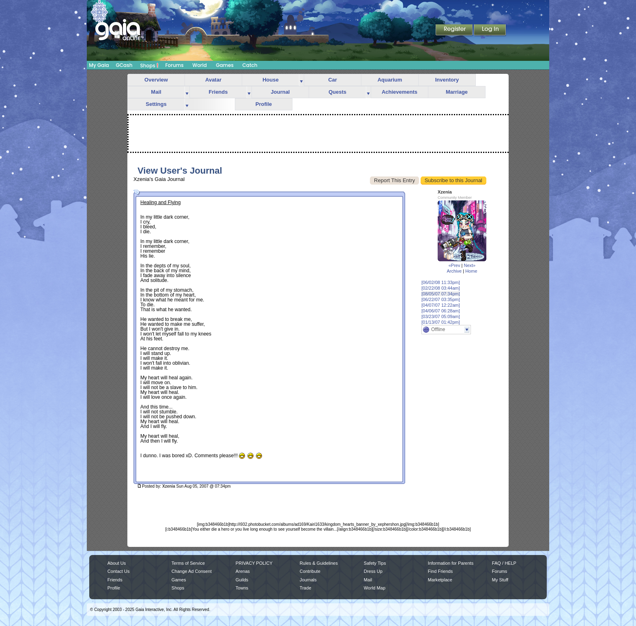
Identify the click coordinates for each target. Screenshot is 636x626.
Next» (469, 265)
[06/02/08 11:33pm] (440, 282)
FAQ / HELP (504, 563)
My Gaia (99, 65)
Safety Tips (375, 563)
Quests (337, 92)
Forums (174, 65)
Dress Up (373, 571)
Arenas (243, 571)
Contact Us (118, 571)
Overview (156, 80)
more (301, 80)
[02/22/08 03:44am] (440, 288)
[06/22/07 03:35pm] (440, 299)
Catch (250, 65)
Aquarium (390, 80)
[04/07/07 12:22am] (440, 305)
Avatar (213, 80)
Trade (305, 587)
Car (332, 80)
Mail (156, 92)
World (199, 65)
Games (225, 65)
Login (490, 30)
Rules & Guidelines (319, 563)
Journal (280, 92)
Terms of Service (188, 563)
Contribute (310, 571)
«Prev (454, 265)
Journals (308, 579)
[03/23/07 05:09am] (440, 316)
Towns (242, 587)
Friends (218, 92)
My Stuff (500, 579)
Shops (149, 65)
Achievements (399, 92)
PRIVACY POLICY (254, 563)
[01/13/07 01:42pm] (440, 322)
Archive (454, 271)
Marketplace (440, 579)
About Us (116, 563)
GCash (124, 65)
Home (471, 271)
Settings (156, 104)
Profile (264, 104)
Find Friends (440, 571)
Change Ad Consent (192, 571)
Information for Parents (450, 563)
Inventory (447, 80)
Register (455, 30)
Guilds (242, 579)
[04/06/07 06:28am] (440, 310)
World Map (374, 587)
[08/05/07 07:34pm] (440, 293)
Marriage (457, 92)
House (270, 80)
